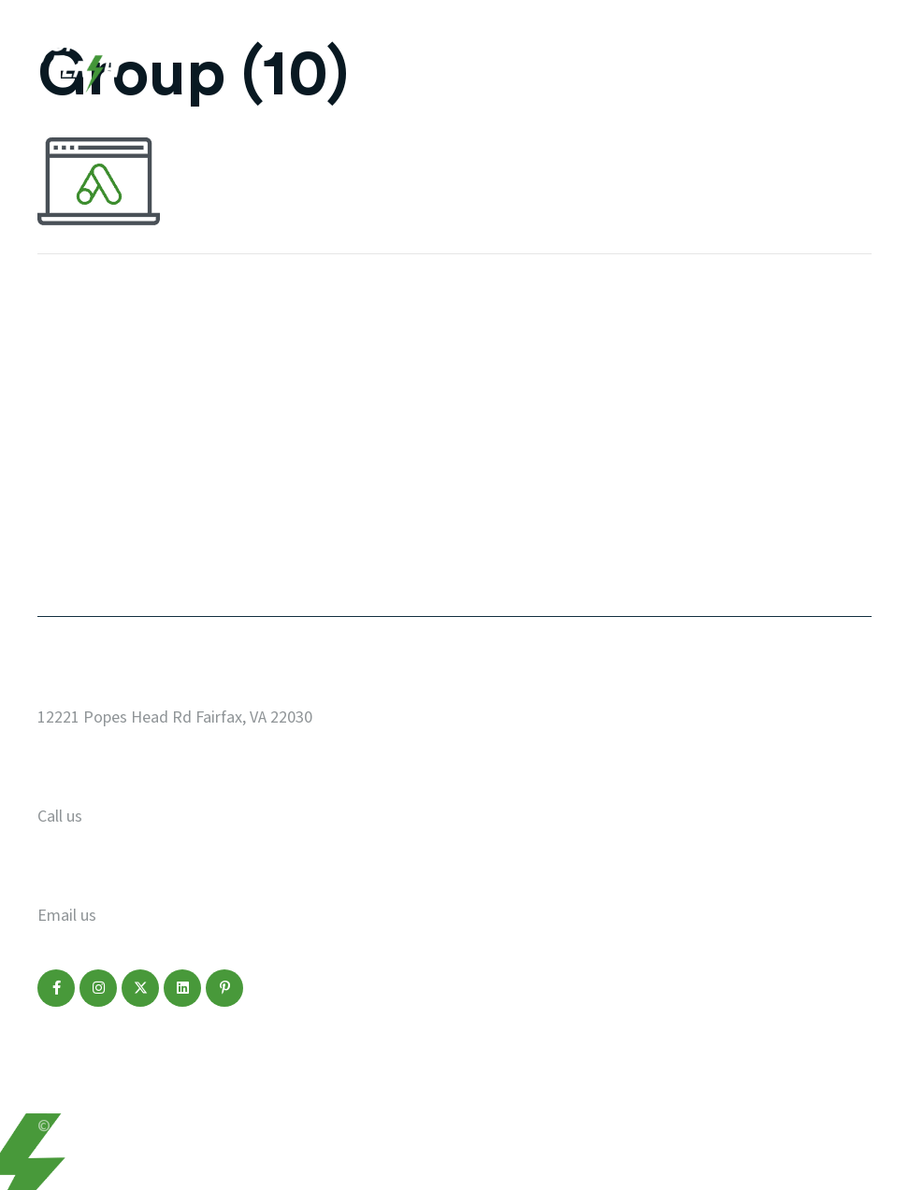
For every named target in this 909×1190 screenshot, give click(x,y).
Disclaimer (183, 1086)
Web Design (85, 398)
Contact (72, 559)
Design (65, 438)
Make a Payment (542, 519)
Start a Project (536, 358)
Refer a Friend (532, 559)
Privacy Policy (85, 1086)
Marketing (80, 479)
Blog (57, 519)
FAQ (490, 479)
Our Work (76, 358)
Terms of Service (291, 1086)
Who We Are (522, 398)
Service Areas (529, 438)
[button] (56, 988)
